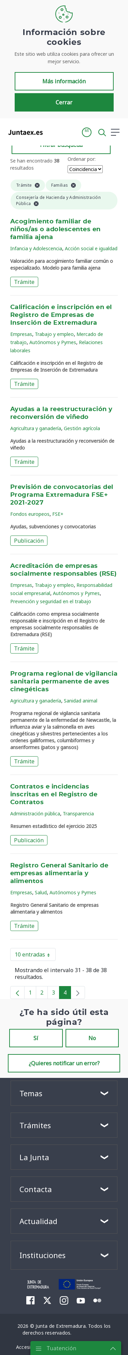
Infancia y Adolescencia (36, 248)
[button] (87, 132)
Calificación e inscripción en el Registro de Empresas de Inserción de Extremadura (61, 315)
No (92, 1038)
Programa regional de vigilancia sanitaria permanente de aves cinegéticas (63, 682)
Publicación (29, 540)
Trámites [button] (35, 1125)
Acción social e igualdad (91, 248)
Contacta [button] (35, 1189)
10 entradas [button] (35, 956)
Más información (64, 81)
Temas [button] (30, 1093)
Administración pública (35, 813)
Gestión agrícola (82, 428)
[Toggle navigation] (52, 132)
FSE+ (57, 514)
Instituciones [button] (42, 1255)
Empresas (21, 334)
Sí (35, 1038)
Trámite (24, 282)
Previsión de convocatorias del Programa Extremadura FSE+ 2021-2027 (61, 495)
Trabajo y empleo (54, 334)
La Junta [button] (34, 1157)
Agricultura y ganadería (35, 428)
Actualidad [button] (38, 1221)
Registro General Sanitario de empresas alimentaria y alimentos (59, 873)
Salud (41, 892)
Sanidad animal (80, 700)
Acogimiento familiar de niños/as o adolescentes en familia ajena (55, 229)
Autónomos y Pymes (52, 342)
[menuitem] (30, 1300)
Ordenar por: (82, 159)
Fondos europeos (29, 514)
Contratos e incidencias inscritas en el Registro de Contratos (53, 795)
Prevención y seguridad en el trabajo (50, 601)
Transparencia (78, 813)
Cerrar (64, 102)
